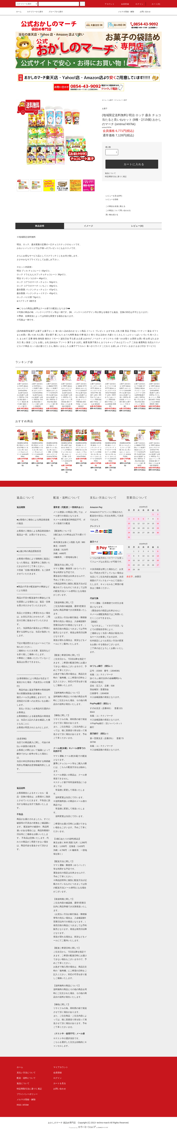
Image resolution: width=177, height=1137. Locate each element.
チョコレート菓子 (121, 100)
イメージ (88, 226)
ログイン (137, 4)
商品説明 (39, 226)
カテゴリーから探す (33, 12)
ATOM (26, 1105)
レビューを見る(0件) (112, 196)
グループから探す (54, 12)
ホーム (19, 12)
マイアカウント (60, 1067)
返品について (110, 173)
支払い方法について (26, 1072)
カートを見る (59, 1083)
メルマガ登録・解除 (124, 12)
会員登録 (123, 4)
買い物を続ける (110, 215)
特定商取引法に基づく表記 (116, 176)
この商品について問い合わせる (116, 210)
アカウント (108, 4)
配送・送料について (26, 1078)
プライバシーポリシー (27, 1094)
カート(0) (154, 4)
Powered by (88, 1127)
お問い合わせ (143, 12)
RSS (19, 1105)
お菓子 (111, 100)
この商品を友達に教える (113, 206)
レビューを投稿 (110, 199)
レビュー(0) (137, 226)
